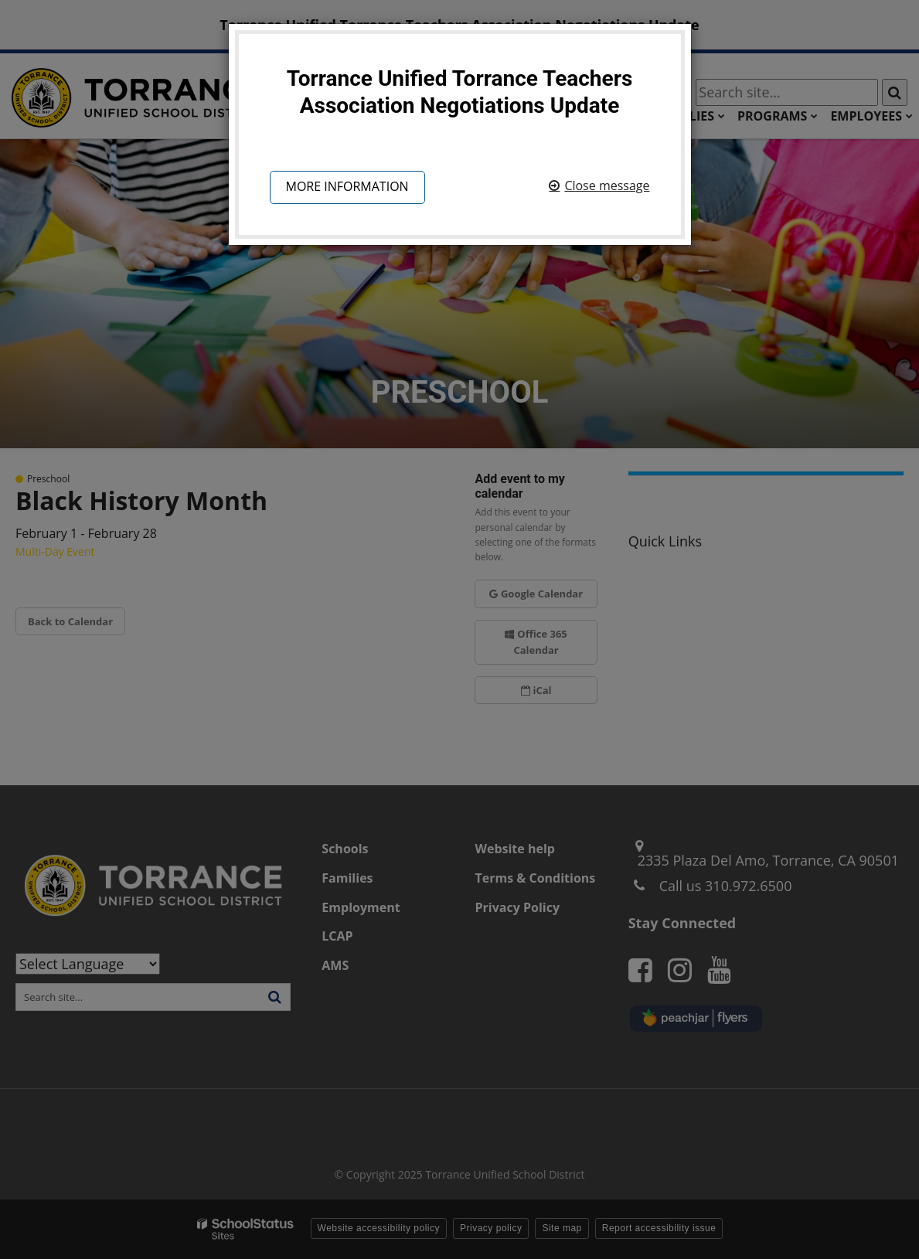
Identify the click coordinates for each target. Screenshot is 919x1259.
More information (347, 186)
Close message (606, 185)
